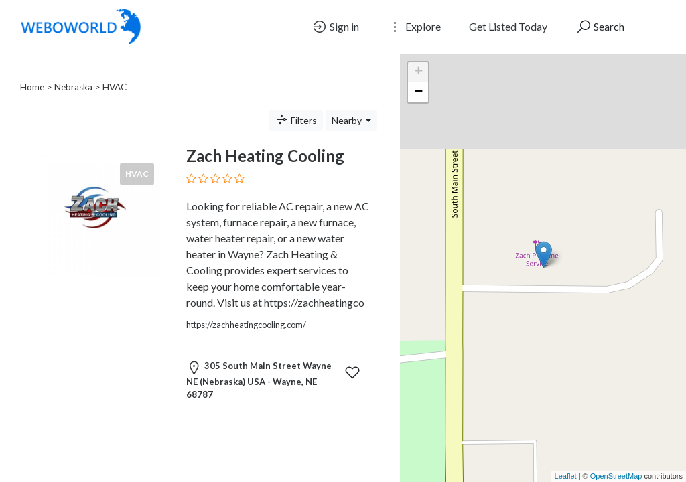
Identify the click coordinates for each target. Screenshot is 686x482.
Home (32, 71)
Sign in (335, 27)
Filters (296, 103)
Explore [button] (414, 27)
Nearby (348, 104)
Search (599, 27)
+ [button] (418, 72)
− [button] (418, 92)
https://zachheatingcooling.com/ (246, 308)
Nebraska (73, 71)
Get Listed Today (508, 26)
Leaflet (566, 476)
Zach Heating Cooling (265, 139)
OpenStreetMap (616, 476)
